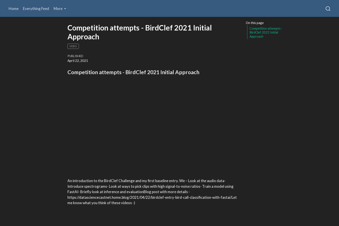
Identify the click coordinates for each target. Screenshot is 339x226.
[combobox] (328, 8)
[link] (60, 8)
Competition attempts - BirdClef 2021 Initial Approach (266, 32)
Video (73, 46)
